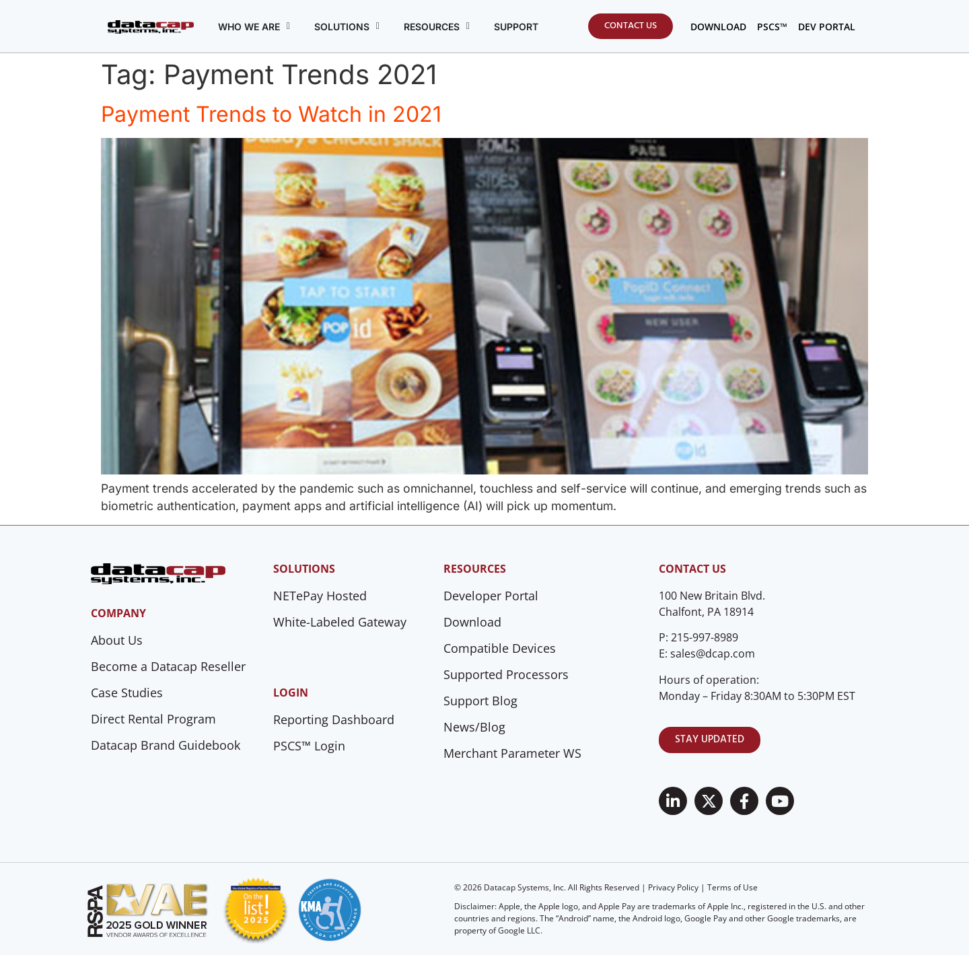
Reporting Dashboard (333, 719)
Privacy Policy (673, 887)
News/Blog (474, 727)
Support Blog (480, 701)
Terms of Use (732, 887)
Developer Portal (490, 596)
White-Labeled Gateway (339, 622)
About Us (117, 640)
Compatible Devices (499, 648)
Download (472, 622)
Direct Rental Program (153, 719)
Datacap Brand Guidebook (165, 745)
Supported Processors (506, 674)
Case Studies (127, 692)
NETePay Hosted (320, 596)
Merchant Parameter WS (512, 753)
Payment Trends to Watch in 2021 (271, 114)
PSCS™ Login (309, 746)
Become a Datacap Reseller (168, 666)
